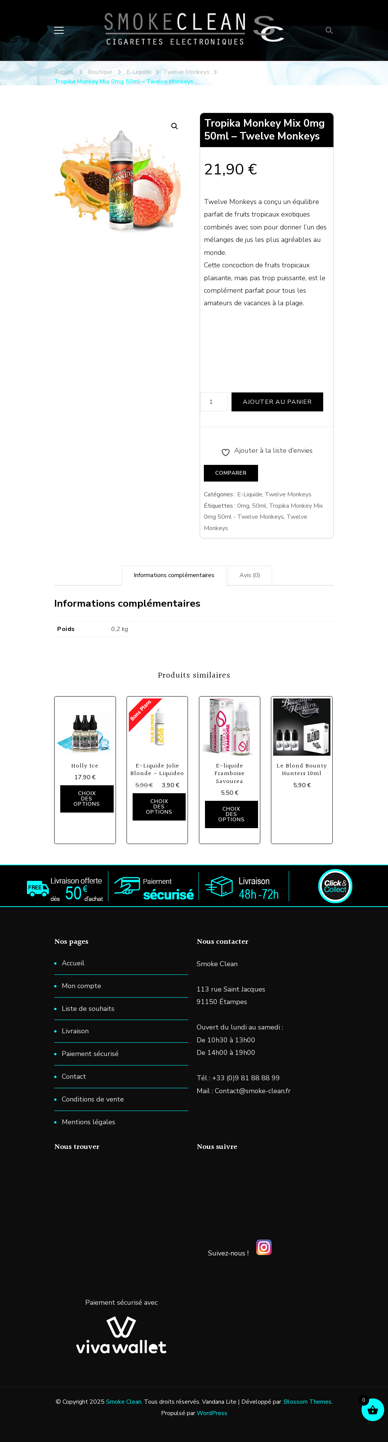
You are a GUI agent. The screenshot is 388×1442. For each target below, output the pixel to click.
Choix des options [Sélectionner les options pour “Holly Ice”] (87, 799)
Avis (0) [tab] (249, 575)
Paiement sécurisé (90, 1053)
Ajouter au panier (277, 402)
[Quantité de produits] (214, 401)
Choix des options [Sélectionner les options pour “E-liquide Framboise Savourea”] (231, 814)
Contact (74, 1076)
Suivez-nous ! (228, 1253)
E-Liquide (249, 494)
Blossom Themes (308, 1402)
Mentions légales (88, 1122)
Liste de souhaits (88, 1008)
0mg (243, 506)
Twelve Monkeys (288, 494)
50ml (259, 506)
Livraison (75, 1031)
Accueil (73, 963)
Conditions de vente (93, 1099)
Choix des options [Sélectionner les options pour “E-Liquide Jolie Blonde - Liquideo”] (159, 807)
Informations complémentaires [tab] (174, 575)
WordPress (212, 1413)
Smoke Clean (123, 1402)
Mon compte (81, 985)
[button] (174, 126)
